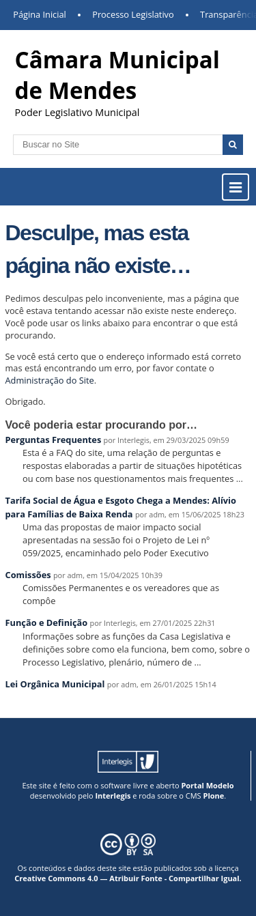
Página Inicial (39, 14)
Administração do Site (49, 380)
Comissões (28, 575)
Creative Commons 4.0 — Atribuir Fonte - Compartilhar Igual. (128, 878)
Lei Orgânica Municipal (55, 684)
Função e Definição (46, 622)
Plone (213, 795)
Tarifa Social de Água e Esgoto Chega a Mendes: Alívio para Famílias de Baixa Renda (120, 506)
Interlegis (112, 795)
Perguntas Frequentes (53, 439)
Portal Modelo (207, 785)
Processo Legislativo (133, 14)
